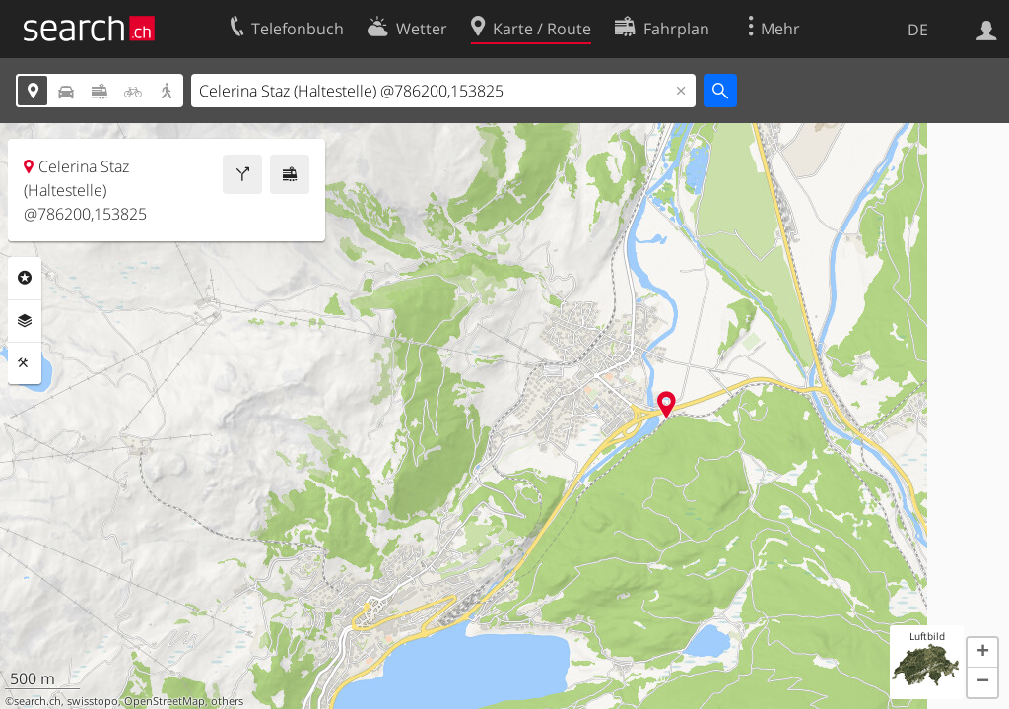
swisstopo (92, 701)
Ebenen (24, 321)
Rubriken (24, 277)
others (227, 701)
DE (918, 29)
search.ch (37, 701)
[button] (982, 653)
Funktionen (24, 363)
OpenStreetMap (164, 701)
